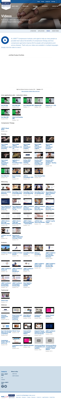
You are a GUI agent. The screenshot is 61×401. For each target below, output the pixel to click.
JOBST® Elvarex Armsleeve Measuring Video (50, 208)
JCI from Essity (25, 395)
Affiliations (41, 31)
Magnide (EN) (38, 105)
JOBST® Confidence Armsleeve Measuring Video (28, 208)
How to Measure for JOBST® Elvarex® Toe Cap (17, 208)
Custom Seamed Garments (50, 316)
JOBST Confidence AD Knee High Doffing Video (39, 265)
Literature (33, 31)
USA (2, 377)
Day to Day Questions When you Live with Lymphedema (6, 332)
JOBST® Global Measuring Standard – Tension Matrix (28, 222)
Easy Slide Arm (5, 176)
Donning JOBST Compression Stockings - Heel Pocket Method (39, 162)
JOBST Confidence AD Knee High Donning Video (50, 265)
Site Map (53, 1)
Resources (44, 6)
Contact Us (48, 1)
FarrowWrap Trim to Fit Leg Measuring (39, 192)
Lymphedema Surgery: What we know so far (5, 342)
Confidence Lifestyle (6, 253)
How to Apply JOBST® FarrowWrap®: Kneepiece (49, 146)
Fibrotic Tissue (16, 331)
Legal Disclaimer (45, 397)
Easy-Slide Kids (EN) (28, 105)
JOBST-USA (14, 373)
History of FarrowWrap (38, 253)
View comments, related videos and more (30, 91)
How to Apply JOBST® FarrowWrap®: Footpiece (27, 146)
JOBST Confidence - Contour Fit (6, 269)
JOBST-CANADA (15, 375)
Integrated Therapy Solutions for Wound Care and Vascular (40, 332)
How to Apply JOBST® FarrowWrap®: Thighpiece (4, 162)
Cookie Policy (52, 397)
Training (35, 6)
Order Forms (55, 31)
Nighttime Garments (28, 345)
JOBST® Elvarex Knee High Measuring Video (5, 222)
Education (25, 6)
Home (38, 1)
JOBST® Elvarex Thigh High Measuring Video (16, 222)
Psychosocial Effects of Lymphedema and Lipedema (40, 347)
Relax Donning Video (40, 176)
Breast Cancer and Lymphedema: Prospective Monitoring (17, 317)
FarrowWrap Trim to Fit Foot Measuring (28, 192)
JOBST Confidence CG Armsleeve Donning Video (6, 284)
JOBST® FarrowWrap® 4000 (28, 176)
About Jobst (18, 397)
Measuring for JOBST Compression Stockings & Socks (17, 237)
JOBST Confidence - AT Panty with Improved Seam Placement (51, 255)
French (42, 1)
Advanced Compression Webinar (4, 317)
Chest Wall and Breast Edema (27, 316)
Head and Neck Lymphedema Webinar (27, 332)
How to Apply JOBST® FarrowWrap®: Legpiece (38, 146)
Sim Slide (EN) (4, 117)
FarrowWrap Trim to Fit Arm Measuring (17, 192)
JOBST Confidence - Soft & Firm (28, 269)
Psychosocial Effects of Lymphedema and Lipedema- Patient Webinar (51, 347)
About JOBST (15, 6)
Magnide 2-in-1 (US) (51, 105)
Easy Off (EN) (4, 105)
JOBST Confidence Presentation (50, 331)
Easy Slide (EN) (16, 105)
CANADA (3, 379)
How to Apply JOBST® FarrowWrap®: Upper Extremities (6, 146)
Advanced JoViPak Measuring (6, 192)
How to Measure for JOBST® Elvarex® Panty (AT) (6, 208)
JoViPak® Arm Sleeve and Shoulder (40, 221)
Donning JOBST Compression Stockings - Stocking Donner (51, 162)
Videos (48, 31)
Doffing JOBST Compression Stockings (27, 161)
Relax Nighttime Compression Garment (27, 284)
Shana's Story (4, 300)
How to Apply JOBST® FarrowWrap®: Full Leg (17, 146)
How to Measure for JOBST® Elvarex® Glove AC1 (51, 193)
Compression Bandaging (38, 316)
